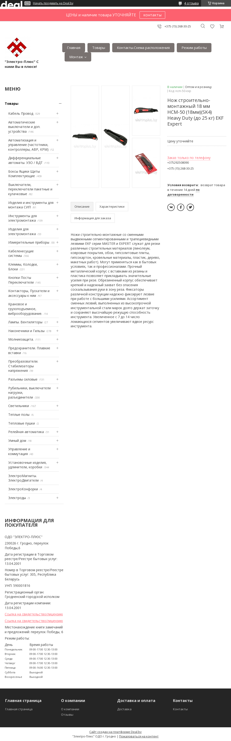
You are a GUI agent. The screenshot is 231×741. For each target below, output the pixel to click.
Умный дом (17, 440)
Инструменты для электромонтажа (22, 218)
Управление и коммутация (19, 451)
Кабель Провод (20, 113)
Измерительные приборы (28, 242)
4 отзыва (191, 3)
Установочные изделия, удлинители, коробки (27, 464)
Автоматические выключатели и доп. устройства (24, 127)
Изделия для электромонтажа (22, 231)
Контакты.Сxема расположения (143, 47)
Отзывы (67, 714)
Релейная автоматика (26, 432)
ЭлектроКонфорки (23, 489)
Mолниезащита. (21, 339)
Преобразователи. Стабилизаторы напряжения (23, 366)
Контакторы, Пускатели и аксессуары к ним (29, 293)
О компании (70, 709)
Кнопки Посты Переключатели (21, 280)
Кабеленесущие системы (21, 253)
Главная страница (19, 709)
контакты (152, 15)
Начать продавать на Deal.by (53, 3)
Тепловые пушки (21, 423)
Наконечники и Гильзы (26, 331)
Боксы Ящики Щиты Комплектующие (24, 173)
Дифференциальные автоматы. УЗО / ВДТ (25, 160)
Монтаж (76, 56)
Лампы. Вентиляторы (25, 322)
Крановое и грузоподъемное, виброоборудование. (25, 309)
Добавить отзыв (212, 26)
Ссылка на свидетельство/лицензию (34, 614)
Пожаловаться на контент (139, 736)
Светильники (18, 405)
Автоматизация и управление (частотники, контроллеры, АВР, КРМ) (28, 145)
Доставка (124, 709)
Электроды (17, 497)
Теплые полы (18, 414)
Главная (73, 47)
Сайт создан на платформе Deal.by (115, 732)
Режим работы (194, 47)
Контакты (180, 709)
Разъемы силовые (22, 379)
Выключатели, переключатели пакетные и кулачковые (30, 189)
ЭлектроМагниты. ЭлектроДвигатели (23, 478)
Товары (98, 47)
